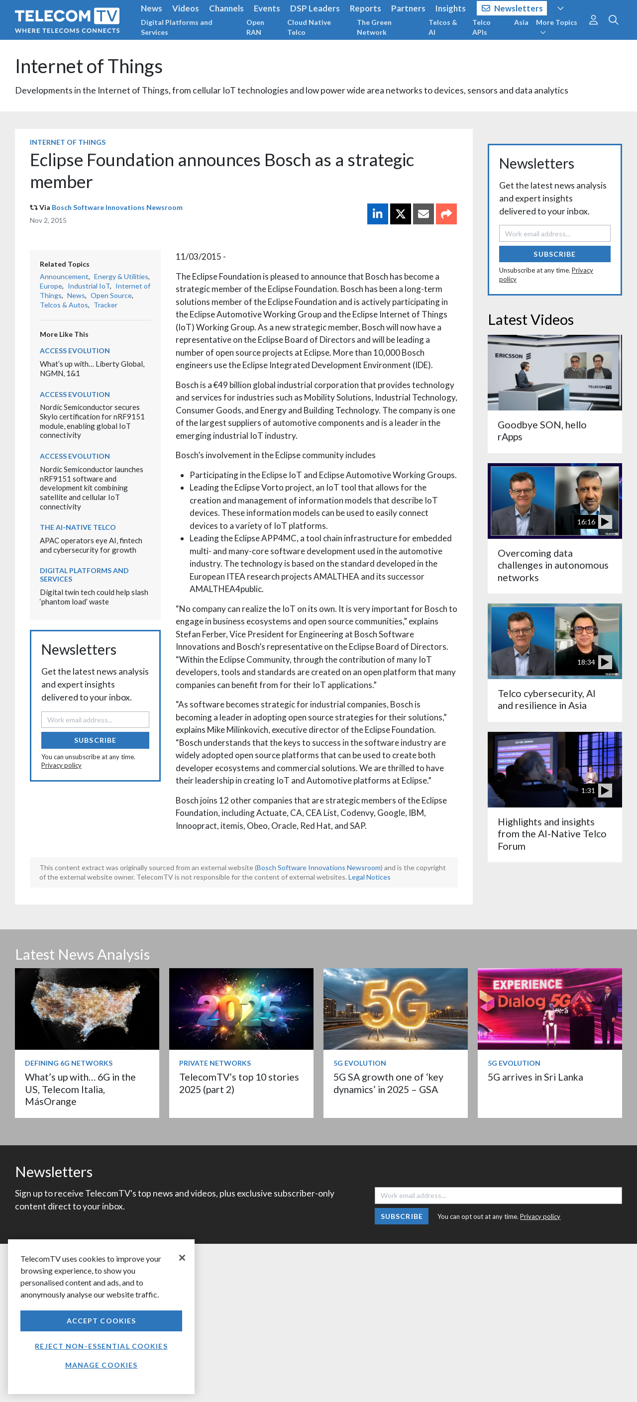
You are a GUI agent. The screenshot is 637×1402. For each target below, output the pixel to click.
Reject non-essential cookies (101, 1346)
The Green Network (374, 27)
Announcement (64, 276)
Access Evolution (75, 350)
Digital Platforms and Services (176, 27)
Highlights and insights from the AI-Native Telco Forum (552, 834)
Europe (51, 286)
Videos (185, 8)
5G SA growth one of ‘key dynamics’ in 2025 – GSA (388, 1083)
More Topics (556, 27)
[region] (101, 1316)
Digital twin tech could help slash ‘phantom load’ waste (94, 597)
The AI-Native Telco (78, 527)
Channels (226, 8)
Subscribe (95, 740)
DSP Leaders (315, 8)
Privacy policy (61, 765)
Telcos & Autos (64, 304)
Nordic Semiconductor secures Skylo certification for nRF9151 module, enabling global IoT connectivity (92, 420)
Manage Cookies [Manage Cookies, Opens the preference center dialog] (101, 1365)
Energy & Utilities (121, 276)
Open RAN (255, 27)
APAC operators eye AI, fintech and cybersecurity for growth (91, 545)
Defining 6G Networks (68, 1063)
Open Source (111, 295)
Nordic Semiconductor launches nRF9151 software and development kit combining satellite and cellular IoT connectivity (91, 488)
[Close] (182, 1258)
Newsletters (512, 8)
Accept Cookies (101, 1320)
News (151, 8)
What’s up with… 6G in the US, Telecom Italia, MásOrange (80, 1089)
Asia (521, 22)
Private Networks (215, 1063)
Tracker (105, 304)
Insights (450, 8)
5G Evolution (359, 1063)
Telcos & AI (442, 27)
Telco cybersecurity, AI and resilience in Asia (547, 699)
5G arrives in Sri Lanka (535, 1077)
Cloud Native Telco (309, 27)
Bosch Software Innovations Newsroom (117, 207)
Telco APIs (481, 27)
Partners (408, 8)
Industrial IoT (89, 286)
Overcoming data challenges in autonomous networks (553, 565)
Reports (365, 8)
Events (267, 8)
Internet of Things (89, 66)
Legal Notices (369, 877)
